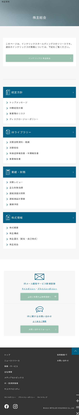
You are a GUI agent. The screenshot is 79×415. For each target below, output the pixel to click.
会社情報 (8, 372)
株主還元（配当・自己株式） (24, 238)
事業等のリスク (17, 113)
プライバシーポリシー (47, 288)
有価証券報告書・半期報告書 (24, 153)
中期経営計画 (16, 107)
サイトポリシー (29, 288)
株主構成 (14, 233)
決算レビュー (16, 182)
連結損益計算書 (17, 198)
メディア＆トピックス (14, 377)
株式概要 (14, 227)
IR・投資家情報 (11, 383)
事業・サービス (11, 366)
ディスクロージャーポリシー (23, 119)
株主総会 (14, 244)
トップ (7, 354)
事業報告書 (15, 158)
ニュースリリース (12, 360)
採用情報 (61, 354)
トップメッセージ (18, 102)
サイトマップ (42, 397)
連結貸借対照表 (17, 193)
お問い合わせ (63, 360)
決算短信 (14, 147)
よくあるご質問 (39, 321)
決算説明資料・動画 (19, 142)
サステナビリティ (12, 389)
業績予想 (14, 204)
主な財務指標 (16, 187)
